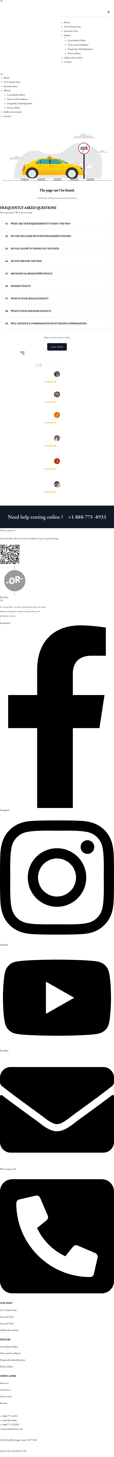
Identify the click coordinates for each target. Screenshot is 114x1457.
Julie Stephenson (57, 420)
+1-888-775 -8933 (87, 517)
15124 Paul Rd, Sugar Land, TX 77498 (18, 1440)
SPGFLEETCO (57, 399)
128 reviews (72, 366)
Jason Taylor (57, 466)
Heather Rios (57, 379)
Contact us (5, 1389)
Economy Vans (7, 1316)
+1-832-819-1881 (8, 1420)
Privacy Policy (74, 53)
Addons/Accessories (73, 57)
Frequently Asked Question (80, 49)
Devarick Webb (57, 489)
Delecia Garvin (57, 443)
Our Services (6, 1396)
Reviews (4, 1403)
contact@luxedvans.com (11, 1428)
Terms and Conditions (78, 44)
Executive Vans (71, 31)
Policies (67, 35)
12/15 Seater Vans (72, 26)
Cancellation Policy (77, 40)
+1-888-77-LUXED (9, 1424)
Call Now (57, 347)
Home (67, 22)
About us (4, 1383)
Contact (68, 61)
